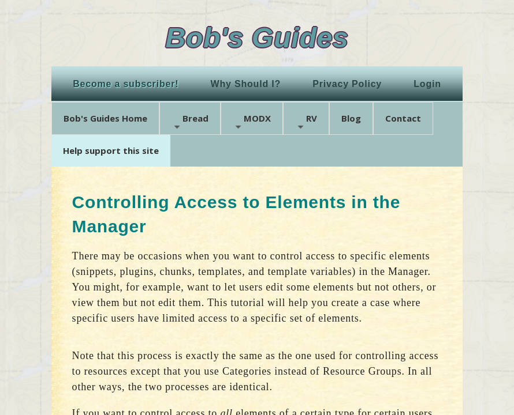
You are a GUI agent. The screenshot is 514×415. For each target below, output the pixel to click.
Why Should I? (246, 84)
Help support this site (111, 150)
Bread (190, 121)
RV (306, 121)
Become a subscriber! (125, 84)
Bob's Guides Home (105, 118)
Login (427, 84)
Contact (403, 118)
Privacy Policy (347, 84)
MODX (252, 121)
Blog (351, 118)
